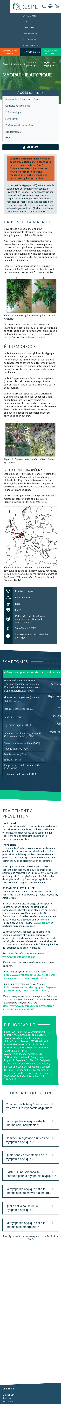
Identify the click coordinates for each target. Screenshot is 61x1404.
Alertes (30, 21)
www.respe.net (43, 922)
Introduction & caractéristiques (22, 98)
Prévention (30, 33)
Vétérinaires (30, 45)
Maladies (30, 27)
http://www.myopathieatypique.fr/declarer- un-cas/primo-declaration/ (28, 1007)
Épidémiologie (13, 112)
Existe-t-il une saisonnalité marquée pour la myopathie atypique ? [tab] (31, 1173)
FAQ (8, 138)
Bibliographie (13, 131)
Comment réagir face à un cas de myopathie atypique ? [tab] (30, 1139)
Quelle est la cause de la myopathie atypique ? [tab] (30, 1207)
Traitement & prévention (19, 125)
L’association (30, 16)
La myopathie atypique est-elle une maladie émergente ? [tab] (30, 1224)
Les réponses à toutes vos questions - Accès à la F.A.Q (30, 1238)
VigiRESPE (8, 1394)
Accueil (6, 63)
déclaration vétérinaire (50, 52)
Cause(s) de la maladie (17, 105)
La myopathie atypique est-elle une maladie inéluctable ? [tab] (30, 1122)
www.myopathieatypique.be (19, 956)
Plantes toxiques (30, 52)
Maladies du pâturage (32, 64)
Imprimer (30, 147)
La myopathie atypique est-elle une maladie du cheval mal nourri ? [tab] (30, 1190)
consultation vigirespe (10, 52)
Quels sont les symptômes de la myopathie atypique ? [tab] (30, 1156)
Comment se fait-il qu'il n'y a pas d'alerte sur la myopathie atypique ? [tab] (30, 1105)
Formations (30, 39)
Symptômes (12, 118)
